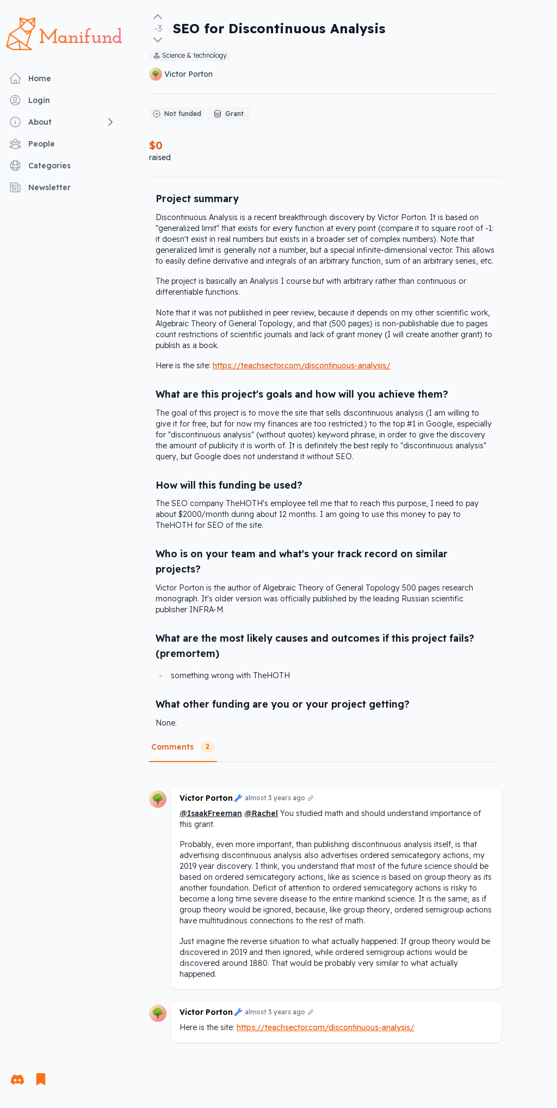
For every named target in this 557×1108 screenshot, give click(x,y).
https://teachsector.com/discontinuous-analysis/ (302, 365)
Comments (183, 746)
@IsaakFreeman (211, 813)
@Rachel (261, 813)
